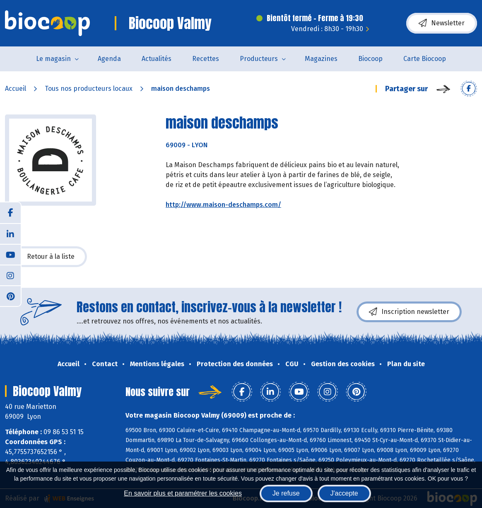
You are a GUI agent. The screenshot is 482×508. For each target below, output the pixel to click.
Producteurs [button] (259, 59)
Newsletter (442, 23)
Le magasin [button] (53, 59)
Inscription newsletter (409, 312)
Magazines (321, 59)
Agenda (109, 59)
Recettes (205, 59)
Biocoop (370, 59)
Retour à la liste (46, 257)
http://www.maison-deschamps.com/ (223, 205)
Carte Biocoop (424, 59)
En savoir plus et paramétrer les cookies (183, 493)
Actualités (156, 59)
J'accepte (344, 493)
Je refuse (286, 493)
